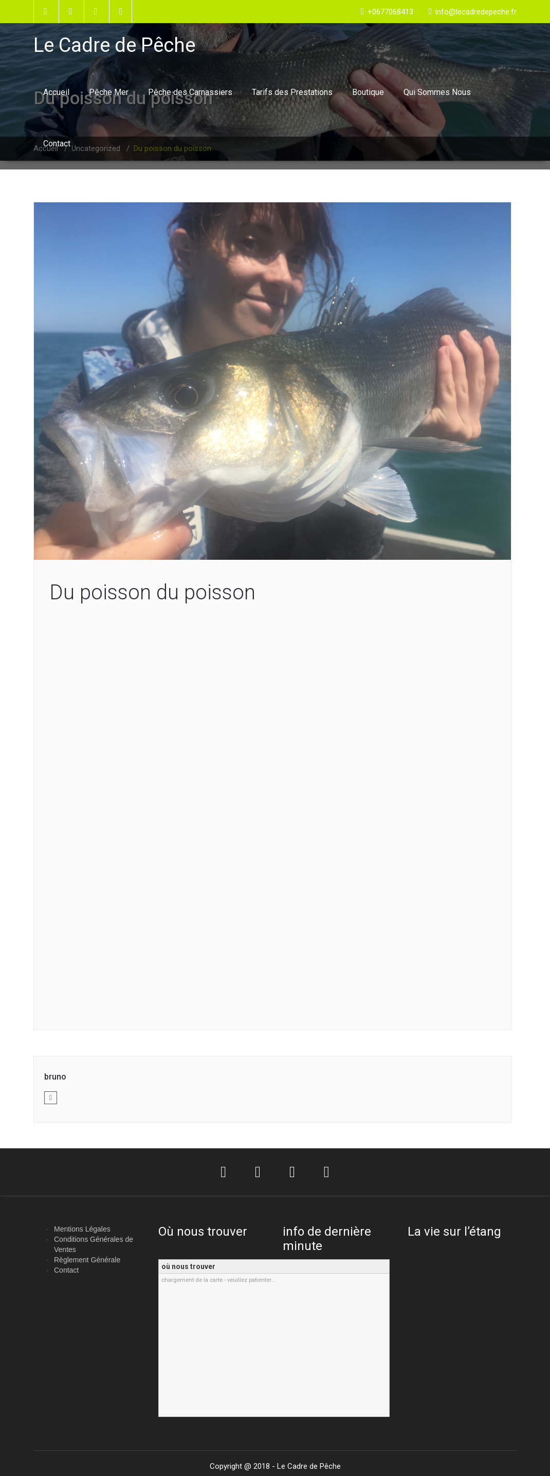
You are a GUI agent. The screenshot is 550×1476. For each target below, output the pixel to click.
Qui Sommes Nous (437, 92)
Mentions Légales (82, 1229)
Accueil (56, 92)
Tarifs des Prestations (292, 92)
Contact (56, 143)
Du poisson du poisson (152, 592)
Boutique (368, 92)
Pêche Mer (109, 92)
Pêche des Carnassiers (190, 92)
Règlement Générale (87, 1260)
